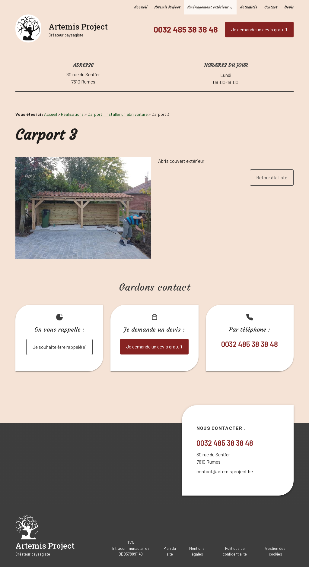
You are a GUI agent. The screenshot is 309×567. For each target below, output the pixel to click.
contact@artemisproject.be (224, 471)
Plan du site (170, 551)
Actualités (248, 7)
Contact (270, 7)
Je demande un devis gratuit (259, 29)
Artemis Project (167, 7)
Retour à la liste (271, 177)
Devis (289, 7)
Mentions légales (197, 551)
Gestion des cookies (275, 551)
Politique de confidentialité (235, 551)
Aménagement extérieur (207, 7)
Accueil (140, 7)
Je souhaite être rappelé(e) (59, 347)
